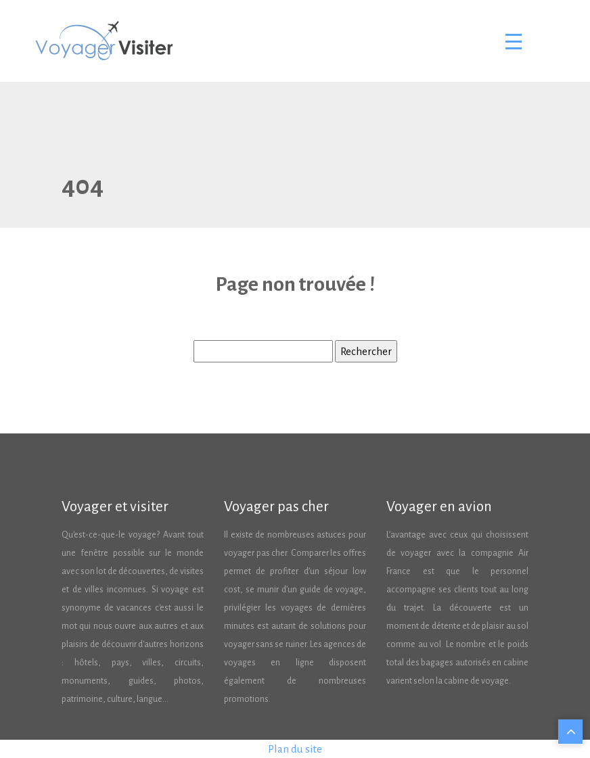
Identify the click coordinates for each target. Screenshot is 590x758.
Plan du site (295, 749)
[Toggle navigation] (513, 41)
